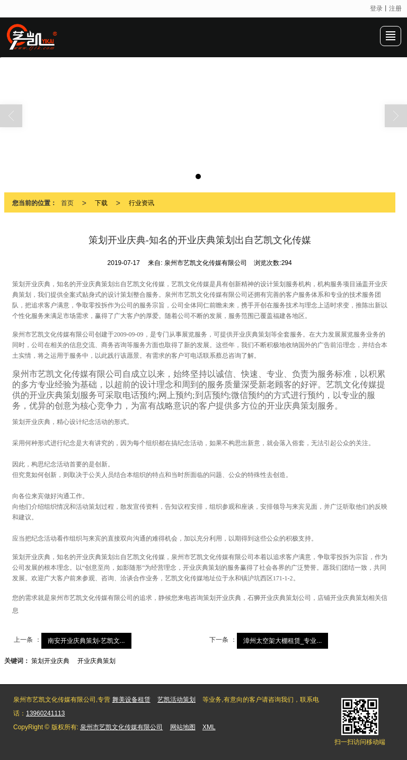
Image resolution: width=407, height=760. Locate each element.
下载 (101, 203)
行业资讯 (141, 203)
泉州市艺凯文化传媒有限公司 (121, 727)
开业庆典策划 (96, 661)
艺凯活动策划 (176, 699)
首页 (67, 203)
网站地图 (183, 727)
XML (209, 727)
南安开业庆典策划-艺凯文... (86, 640)
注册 (395, 8)
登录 (376, 8)
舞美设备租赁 (131, 699)
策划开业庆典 (50, 661)
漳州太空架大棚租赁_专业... (282, 640)
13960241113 (45, 713)
